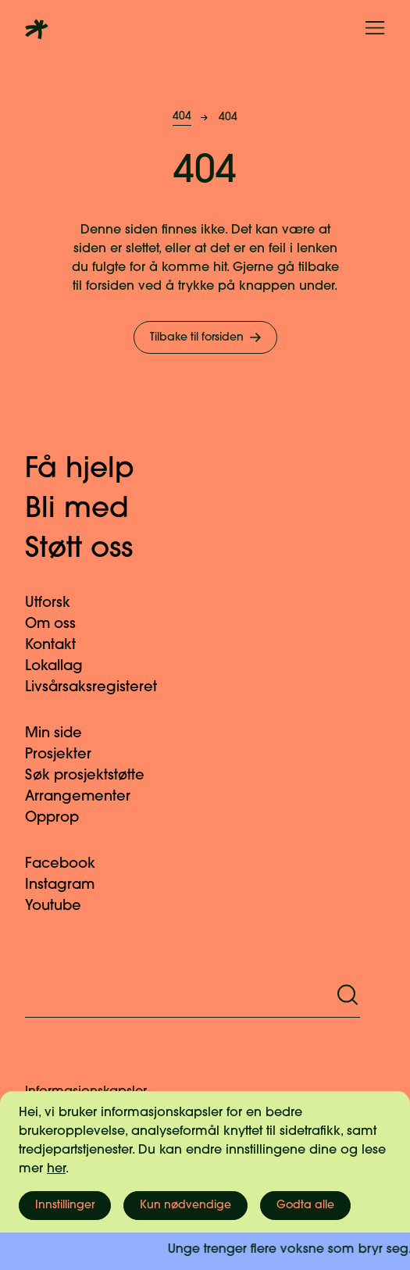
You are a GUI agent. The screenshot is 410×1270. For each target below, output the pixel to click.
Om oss (59, 624)
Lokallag (63, 666)
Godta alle (305, 1205)
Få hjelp (95, 470)
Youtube (62, 906)
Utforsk (57, 603)
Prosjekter (67, 754)
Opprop (61, 818)
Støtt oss (95, 550)
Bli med (93, 510)
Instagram (69, 885)
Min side (63, 733)
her (56, 1169)
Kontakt (59, 645)
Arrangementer (87, 797)
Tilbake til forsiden (207, 337)
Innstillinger (64, 1205)
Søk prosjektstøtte (94, 776)
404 (182, 117)
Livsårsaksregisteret (100, 687)
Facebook (69, 864)
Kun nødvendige (185, 1205)
